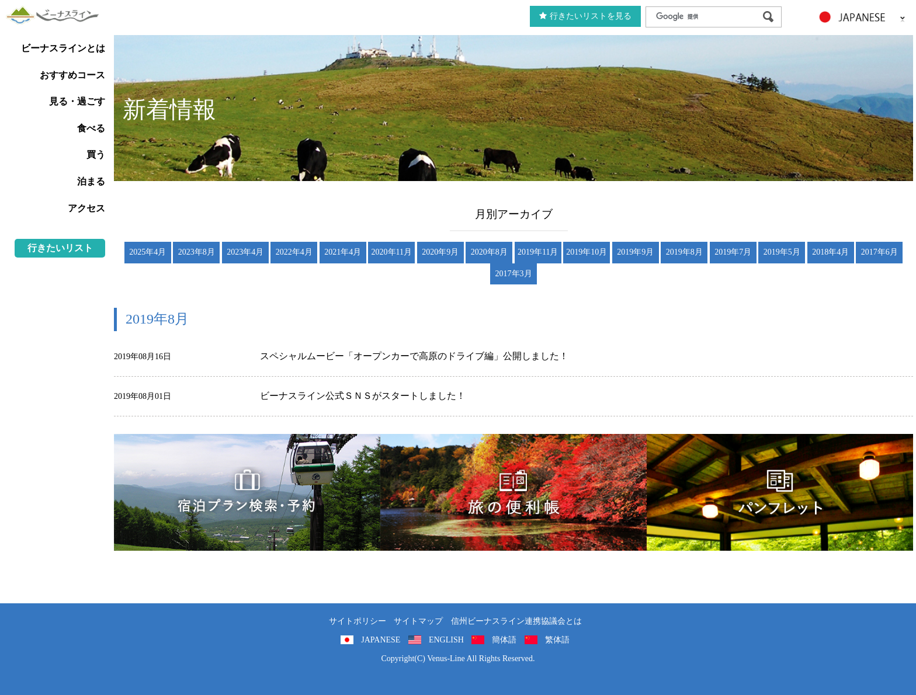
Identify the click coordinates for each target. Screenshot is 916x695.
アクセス (86, 208)
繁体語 (557, 639)
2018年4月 (830, 252)
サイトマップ (418, 621)
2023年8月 (196, 252)
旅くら (247, 492)
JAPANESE (380, 639)
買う (95, 154)
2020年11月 (392, 252)
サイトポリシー (357, 621)
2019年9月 (635, 252)
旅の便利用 (513, 492)
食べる (91, 128)
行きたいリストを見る (585, 16)
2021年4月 (342, 252)
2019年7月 (732, 252)
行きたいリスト (60, 248)
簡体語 (504, 639)
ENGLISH (446, 639)
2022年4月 (294, 252)
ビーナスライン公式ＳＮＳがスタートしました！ (363, 396)
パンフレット (780, 492)
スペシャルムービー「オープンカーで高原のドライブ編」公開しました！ (414, 356)
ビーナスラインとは (63, 48)
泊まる (91, 181)
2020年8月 (489, 252)
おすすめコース (72, 75)
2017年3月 (513, 273)
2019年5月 (782, 252)
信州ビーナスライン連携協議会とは (516, 621)
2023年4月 (245, 252)
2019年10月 (586, 252)
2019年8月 (684, 252)
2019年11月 (538, 252)
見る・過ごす (77, 101)
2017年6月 (879, 252)
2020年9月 (440, 252)
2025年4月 (147, 252)
